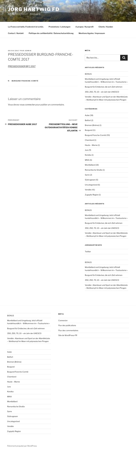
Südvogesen (90, 180)
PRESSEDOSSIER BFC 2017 (22, 66)
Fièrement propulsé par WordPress (22, 446)
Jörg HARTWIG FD (34, 9)
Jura (86, 150)
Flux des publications (67, 325)
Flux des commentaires (68, 330)
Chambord (89, 140)
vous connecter (27, 104)
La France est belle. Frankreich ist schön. (26, 27)
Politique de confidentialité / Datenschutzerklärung (51, 33)
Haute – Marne (91, 145)
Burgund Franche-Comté (25, 81)
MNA (87, 160)
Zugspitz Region (91, 195)
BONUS (88, 74)
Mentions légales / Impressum (92, 33)
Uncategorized (91, 185)
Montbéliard (90, 165)
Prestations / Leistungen (59, 27)
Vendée (88, 189)
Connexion (62, 320)
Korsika (88, 155)
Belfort (88, 120)
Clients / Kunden (106, 27)
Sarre (87, 175)
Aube (87, 115)
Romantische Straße (93, 170)
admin (28, 51)
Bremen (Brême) (92, 125)
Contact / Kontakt (16, 33)
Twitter (88, 251)
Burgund (88, 130)
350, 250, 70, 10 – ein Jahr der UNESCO (102, 92)
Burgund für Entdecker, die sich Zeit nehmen (103, 87)
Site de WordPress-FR (67, 335)
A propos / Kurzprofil (84, 27)
